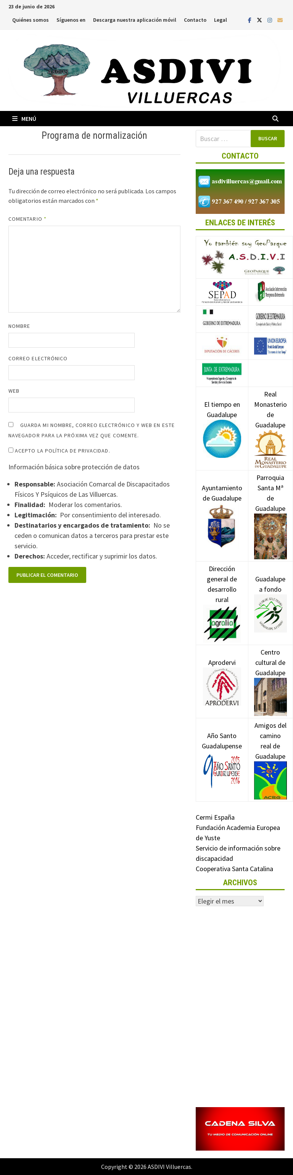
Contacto (195, 19)
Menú (24, 118)
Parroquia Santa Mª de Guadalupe (270, 506)
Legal (220, 19)
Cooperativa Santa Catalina (234, 868)
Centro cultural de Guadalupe (270, 674)
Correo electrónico (38, 358)
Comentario (27, 218)
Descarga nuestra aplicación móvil (134, 19)
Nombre (19, 326)
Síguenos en (70, 19)
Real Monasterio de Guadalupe (270, 421)
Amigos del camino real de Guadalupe (270, 752)
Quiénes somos (30, 19)
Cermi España (215, 817)
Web (13, 390)
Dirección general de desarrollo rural (222, 595)
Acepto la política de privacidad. (59, 450)
